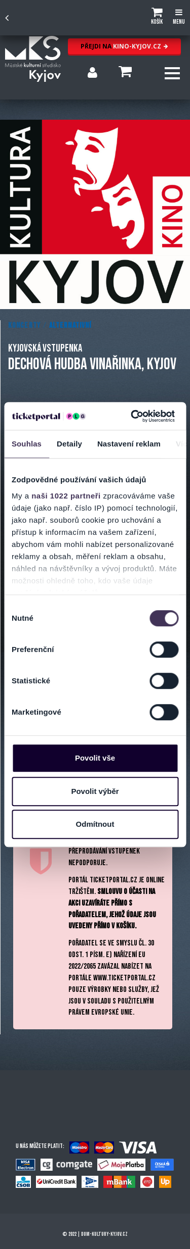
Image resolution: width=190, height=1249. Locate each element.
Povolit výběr (95, 791)
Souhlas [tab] (27, 443)
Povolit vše (95, 758)
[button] (157, 17)
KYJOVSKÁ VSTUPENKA (45, 348)
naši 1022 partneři (66, 495)
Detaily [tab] (69, 443)
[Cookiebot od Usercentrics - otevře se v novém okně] (132, 416)
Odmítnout (95, 824)
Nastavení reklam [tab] (129, 443)
